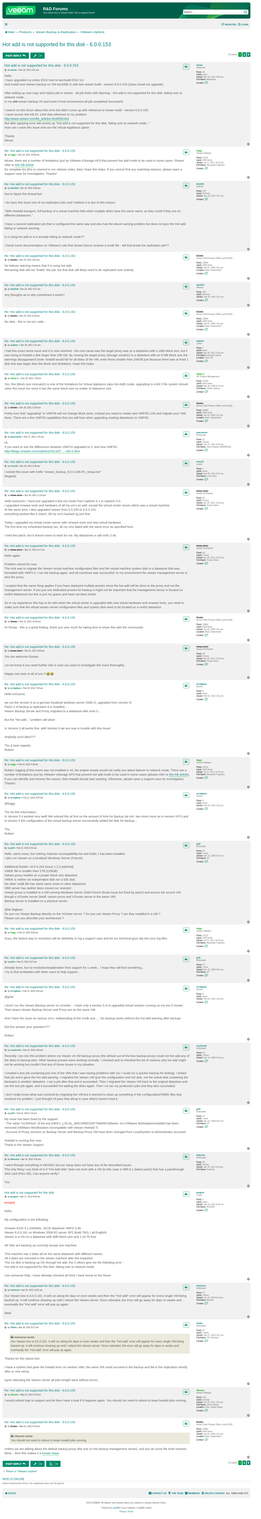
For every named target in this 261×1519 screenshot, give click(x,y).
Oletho (199, 1323)
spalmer (200, 341)
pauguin (200, 1192)
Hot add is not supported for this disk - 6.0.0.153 (56, 44)
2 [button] (244, 54)
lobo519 (200, 184)
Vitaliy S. (200, 374)
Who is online (13, 1479)
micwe (199, 65)
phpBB (116, 1508)
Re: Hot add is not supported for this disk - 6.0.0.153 (39, 150)
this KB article (24, 165)
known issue (50, 1453)
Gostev (199, 256)
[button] (248, 54)
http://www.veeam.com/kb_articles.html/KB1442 (36, 118)
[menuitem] (243, 24)
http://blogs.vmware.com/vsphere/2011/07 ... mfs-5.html (42, 451)
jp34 (198, 844)
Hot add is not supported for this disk (29, 1192)
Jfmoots (200, 1390)
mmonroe (201, 1286)
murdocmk (201, 1046)
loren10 (200, 462)
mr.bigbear (201, 684)
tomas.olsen (202, 491)
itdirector (200, 1155)
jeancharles (202, 432)
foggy (199, 151)
